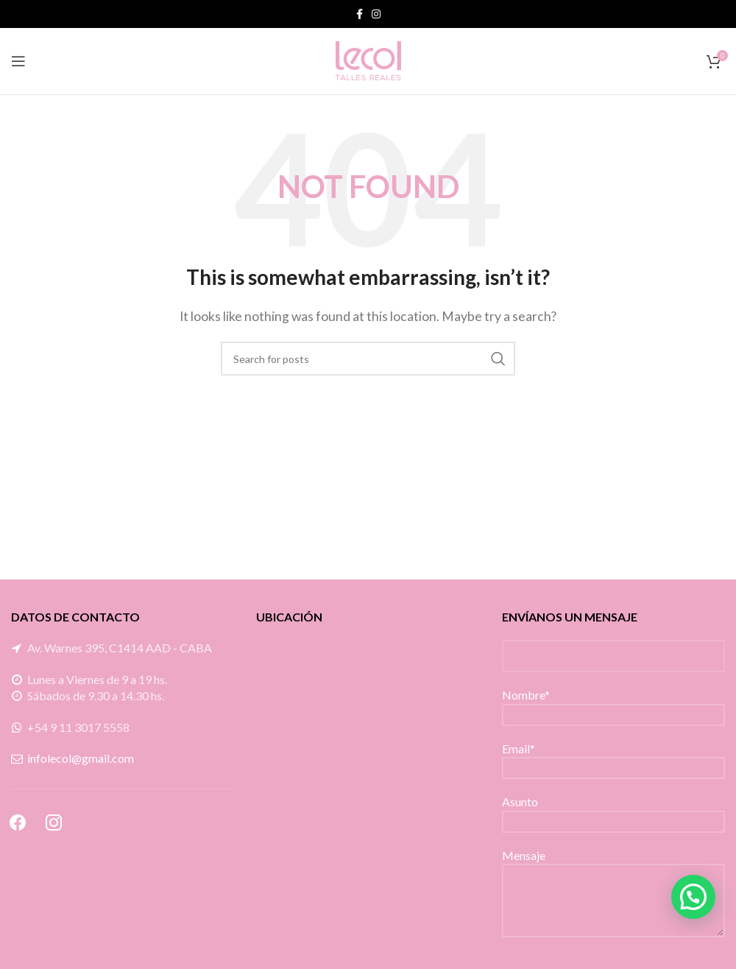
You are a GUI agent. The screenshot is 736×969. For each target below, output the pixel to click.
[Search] (368, 359)
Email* (613, 757)
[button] (693, 897)
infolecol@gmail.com (80, 758)
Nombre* (613, 703)
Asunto (613, 810)
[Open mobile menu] (18, 61)
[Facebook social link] (359, 14)
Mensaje (613, 877)
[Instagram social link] (376, 14)
